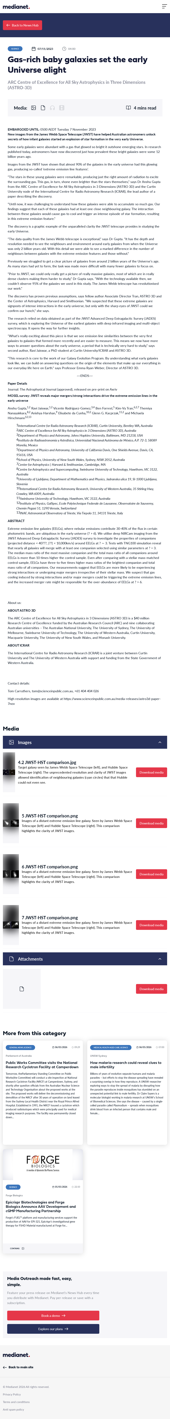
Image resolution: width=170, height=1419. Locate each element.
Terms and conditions (16, 1402)
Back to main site (18, 1367)
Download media (152, 772)
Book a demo (53, 1315)
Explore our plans (53, 1329)
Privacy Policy (12, 1394)
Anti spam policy (13, 1409)
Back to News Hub (22, 25)
